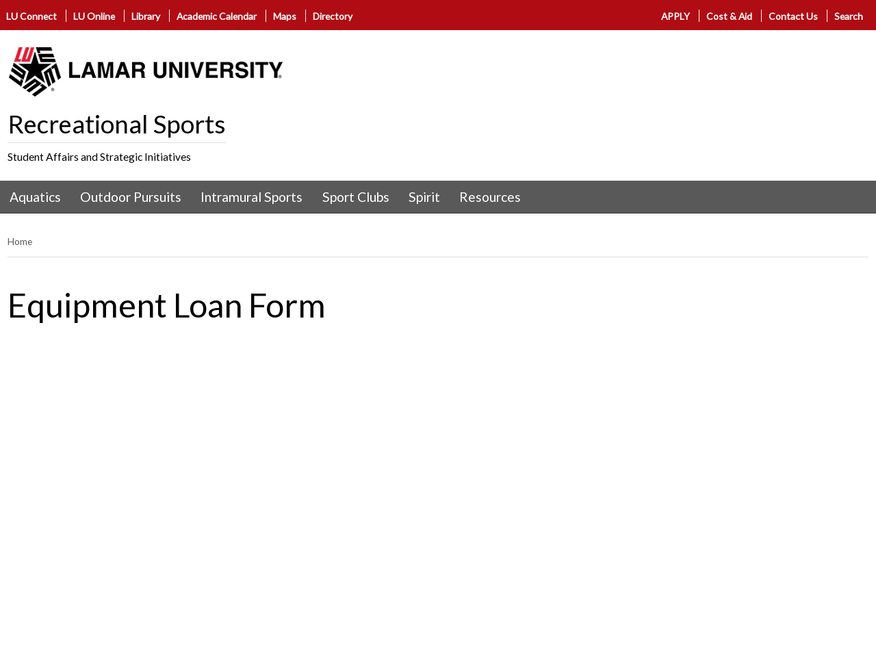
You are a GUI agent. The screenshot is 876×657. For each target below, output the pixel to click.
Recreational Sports (117, 124)
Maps (284, 16)
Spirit (424, 197)
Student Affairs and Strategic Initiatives (99, 157)
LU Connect (31, 16)
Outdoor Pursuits (130, 197)
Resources (490, 197)
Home (20, 241)
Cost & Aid (729, 16)
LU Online (94, 16)
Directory (332, 16)
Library (145, 16)
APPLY (675, 16)
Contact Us (793, 16)
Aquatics (35, 197)
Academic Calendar (217, 16)
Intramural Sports (251, 197)
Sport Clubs (355, 197)
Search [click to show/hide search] (848, 16)
